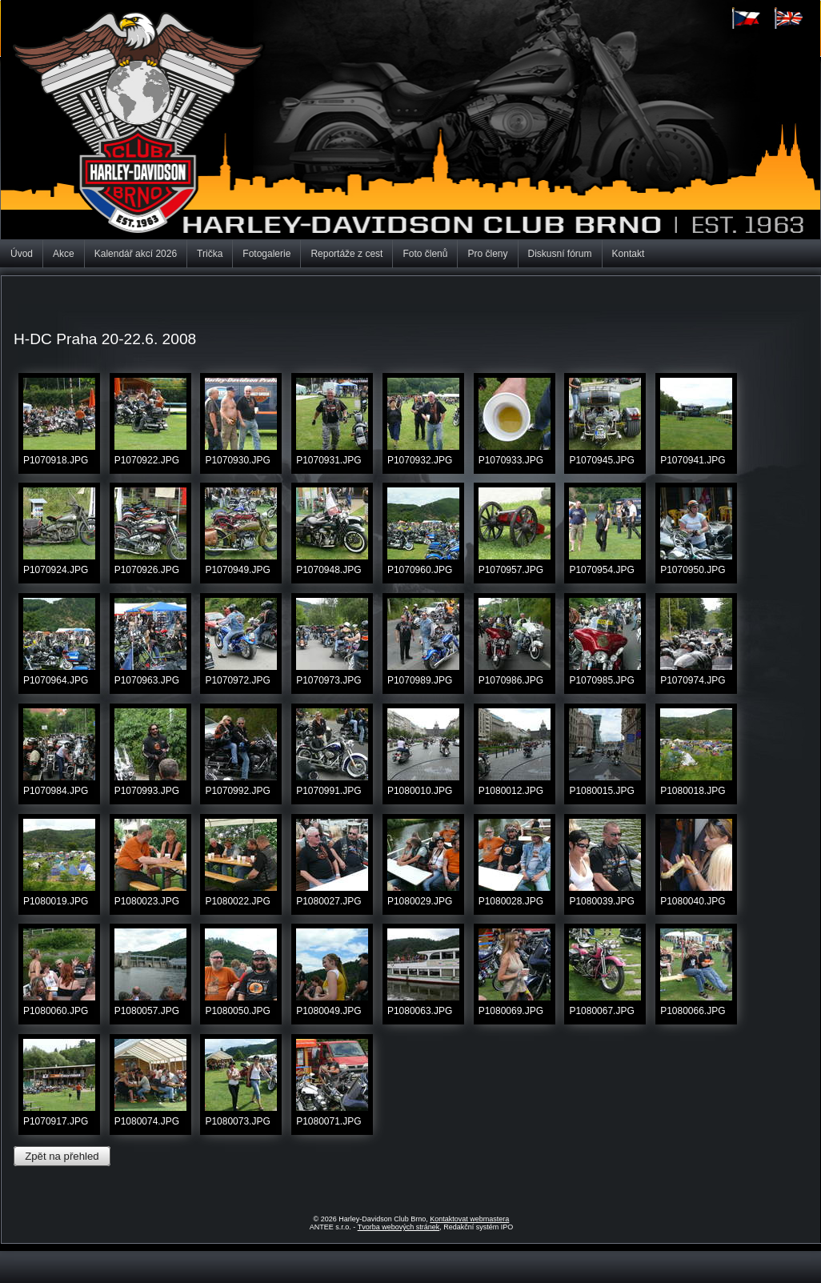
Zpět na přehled (61, 1156)
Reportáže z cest (346, 253)
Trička (209, 253)
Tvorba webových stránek (399, 1227)
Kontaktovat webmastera (469, 1219)
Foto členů (424, 253)
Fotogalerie (266, 253)
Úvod (21, 253)
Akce (63, 253)
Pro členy (487, 253)
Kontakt (628, 253)
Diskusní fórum (560, 253)
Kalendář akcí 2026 (135, 253)
